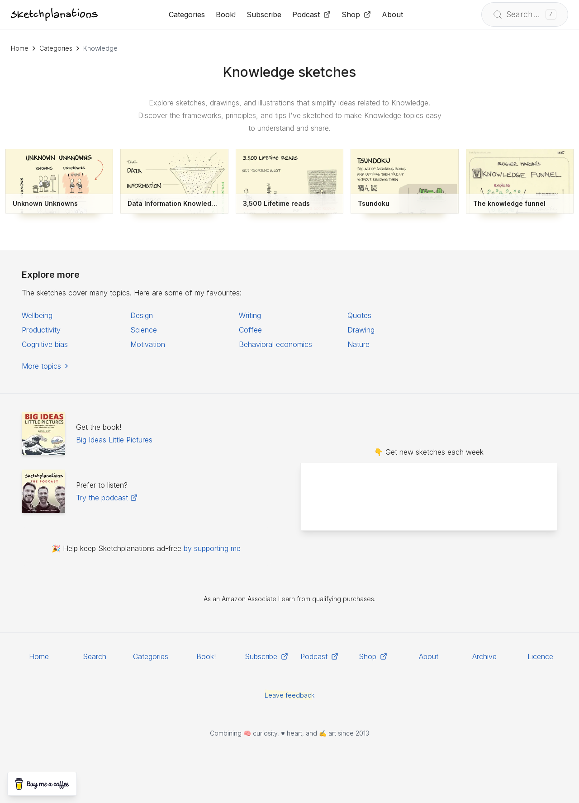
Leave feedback (289, 695)
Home (19, 48)
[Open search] (524, 14)
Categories (55, 48)
